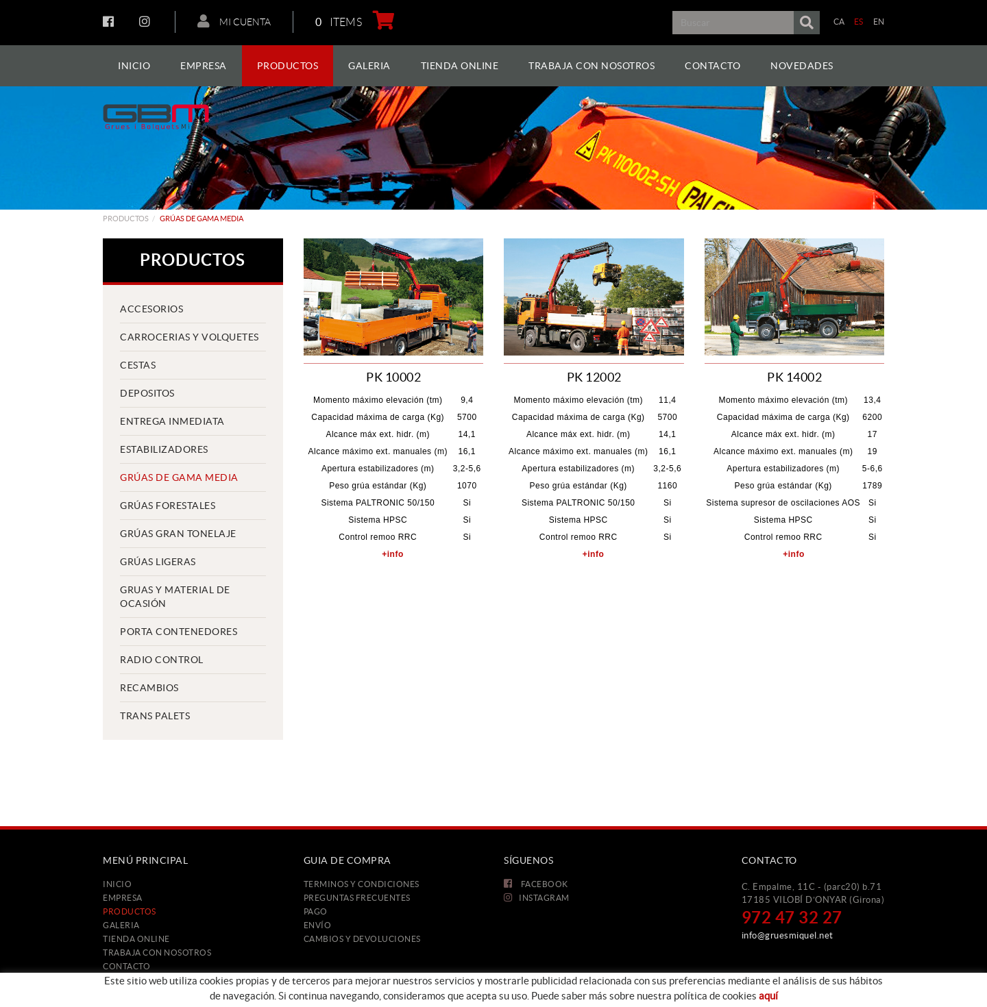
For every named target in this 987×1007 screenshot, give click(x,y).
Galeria (121, 925)
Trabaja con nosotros (157, 952)
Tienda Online (136, 938)
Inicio (117, 884)
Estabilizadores (164, 449)
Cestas (138, 365)
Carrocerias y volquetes (189, 337)
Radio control (162, 659)
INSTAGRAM (146, 21)
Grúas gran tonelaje (178, 533)
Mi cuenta (234, 21)
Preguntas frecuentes (357, 897)
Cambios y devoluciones (362, 938)
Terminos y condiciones (361, 884)
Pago (316, 911)
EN (879, 21)
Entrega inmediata (172, 421)
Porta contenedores (178, 631)
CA (839, 21)
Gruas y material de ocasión (175, 596)
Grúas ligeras (158, 561)
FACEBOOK (110, 21)
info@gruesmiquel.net (787, 935)
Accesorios (151, 308)
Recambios (149, 687)
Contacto (126, 966)
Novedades (129, 979)
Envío (318, 925)
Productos (126, 218)
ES (859, 21)
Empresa (123, 897)
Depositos (147, 393)
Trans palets (155, 715)
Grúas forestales (167, 505)
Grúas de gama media (179, 477)
